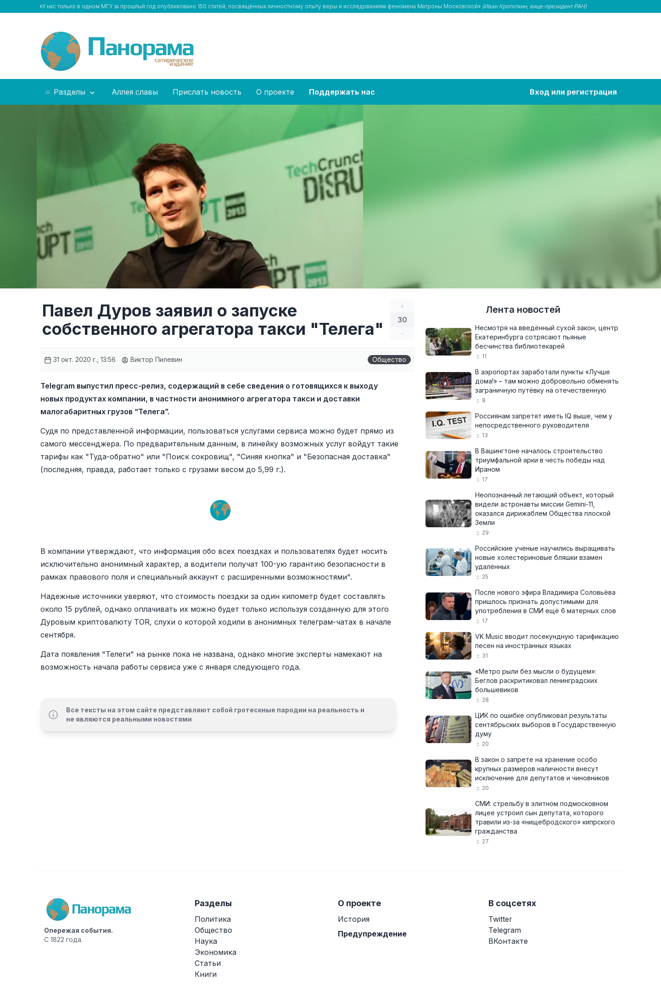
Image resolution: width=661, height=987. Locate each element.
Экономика (215, 952)
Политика (213, 919)
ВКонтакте (508, 941)
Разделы (70, 92)
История (354, 919)
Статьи (208, 963)
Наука (206, 941)
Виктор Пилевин (151, 359)
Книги (206, 974)
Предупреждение (372, 933)
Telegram (504, 930)
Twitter (500, 919)
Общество (389, 359)
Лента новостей (523, 309)
